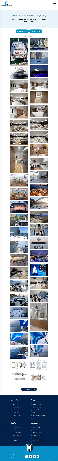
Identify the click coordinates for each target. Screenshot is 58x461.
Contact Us (16, 412)
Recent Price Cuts (37, 407)
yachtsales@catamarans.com (32, 453)
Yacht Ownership (17, 435)
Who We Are (16, 404)
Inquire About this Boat (29, 389)
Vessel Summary (22, 31)
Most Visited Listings (38, 438)
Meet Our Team (17, 409)
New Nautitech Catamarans (40, 415)
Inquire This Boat (36, 31)
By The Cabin (16, 429)
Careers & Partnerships (18, 418)
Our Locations (16, 407)
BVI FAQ (15, 440)
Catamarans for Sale (38, 440)
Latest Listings (37, 404)
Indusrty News (37, 432)
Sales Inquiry (36, 427)
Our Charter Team (17, 438)
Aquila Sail (36, 412)
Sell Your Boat (37, 429)
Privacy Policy (16, 415)
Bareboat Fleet (17, 427)
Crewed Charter (17, 432)
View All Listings (37, 409)
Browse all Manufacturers (39, 418)
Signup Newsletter (38, 435)
